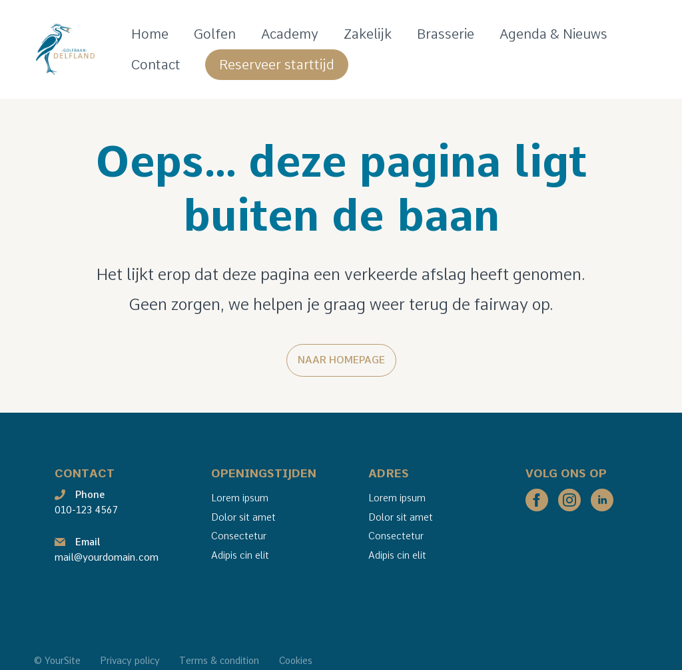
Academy (289, 34)
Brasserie (445, 34)
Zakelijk (368, 34)
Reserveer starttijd (276, 65)
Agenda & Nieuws (553, 34)
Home (150, 34)
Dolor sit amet (243, 517)
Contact (155, 65)
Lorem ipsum (239, 498)
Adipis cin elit (240, 555)
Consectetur (238, 536)
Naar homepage (341, 360)
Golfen (215, 34)
